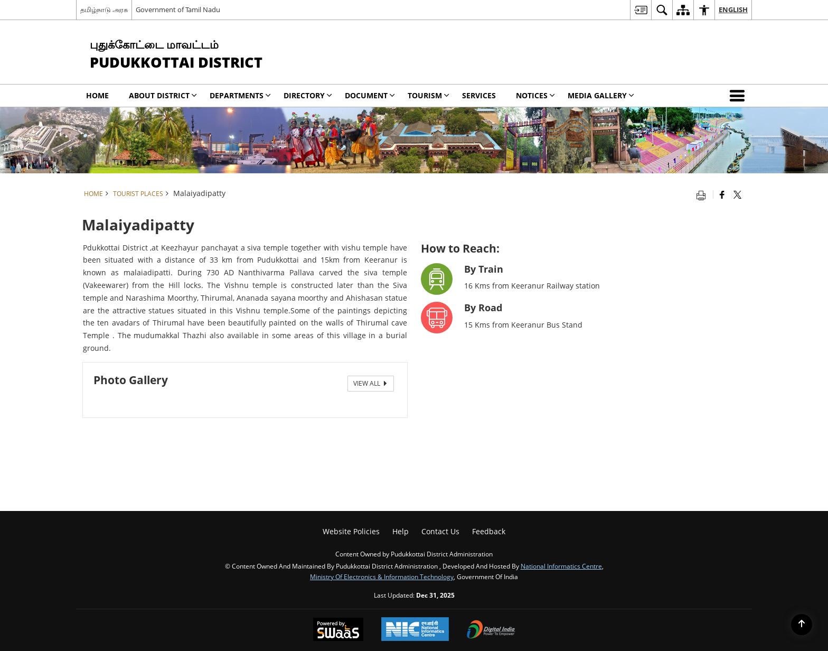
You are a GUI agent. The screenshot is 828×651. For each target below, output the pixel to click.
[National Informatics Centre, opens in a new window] (415, 630)
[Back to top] (801, 624)
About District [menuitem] (163, 95)
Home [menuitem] (97, 95)
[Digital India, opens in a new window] (491, 630)
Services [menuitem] (479, 95)
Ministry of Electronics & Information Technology (382, 576)
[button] (739, 96)
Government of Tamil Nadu (178, 9)
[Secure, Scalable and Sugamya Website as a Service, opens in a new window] (338, 630)
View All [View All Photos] (370, 383)
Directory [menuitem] (308, 95)
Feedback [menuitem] (488, 531)
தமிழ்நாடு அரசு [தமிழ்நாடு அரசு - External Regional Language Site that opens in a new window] (104, 9)
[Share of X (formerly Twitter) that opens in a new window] (737, 194)
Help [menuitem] (400, 531)
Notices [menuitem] (535, 95)
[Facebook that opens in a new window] (722, 194)
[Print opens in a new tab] (703, 194)
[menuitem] (640, 10)
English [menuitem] (733, 9)
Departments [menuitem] (240, 95)
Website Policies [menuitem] (351, 531)
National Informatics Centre (561, 566)
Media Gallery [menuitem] (601, 95)
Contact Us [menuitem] (440, 531)
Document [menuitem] (370, 95)
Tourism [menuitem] (428, 95)
